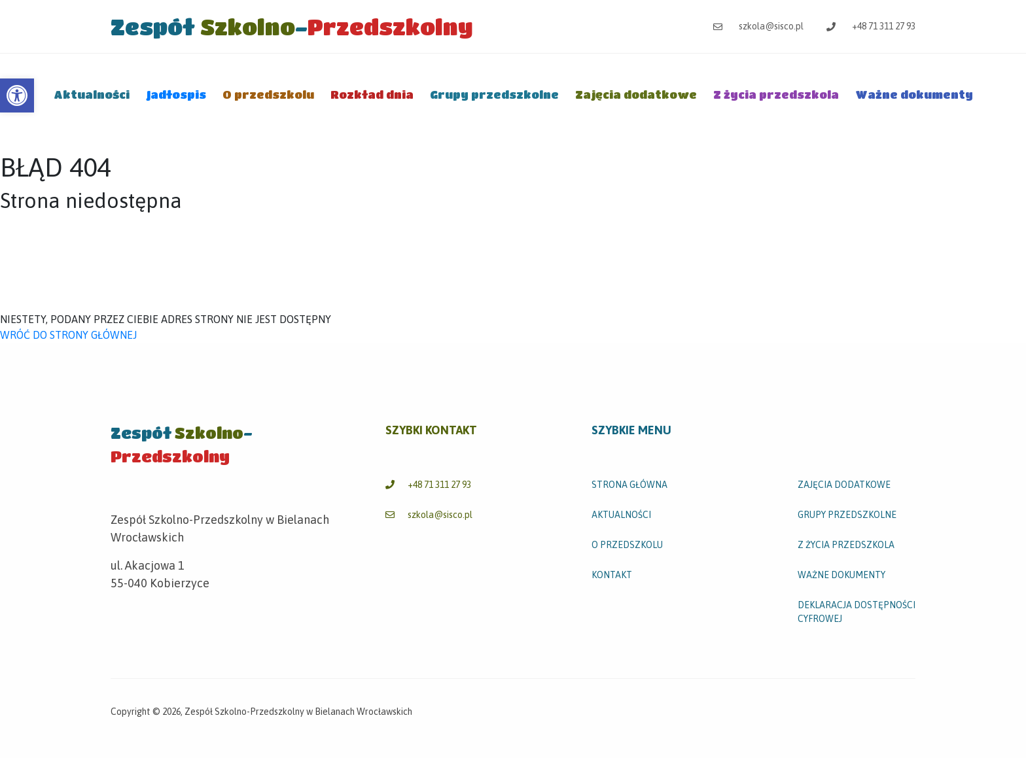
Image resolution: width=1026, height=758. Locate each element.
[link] (17, 95)
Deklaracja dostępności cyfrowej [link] (856, 612)
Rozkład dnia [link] (372, 94)
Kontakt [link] (612, 575)
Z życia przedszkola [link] (776, 94)
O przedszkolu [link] (268, 94)
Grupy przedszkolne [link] (494, 94)
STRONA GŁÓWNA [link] (629, 484)
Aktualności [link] (92, 94)
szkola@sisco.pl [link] (758, 26)
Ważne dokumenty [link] (914, 94)
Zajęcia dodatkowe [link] (636, 94)
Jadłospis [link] (176, 94)
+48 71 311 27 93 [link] (870, 26)
